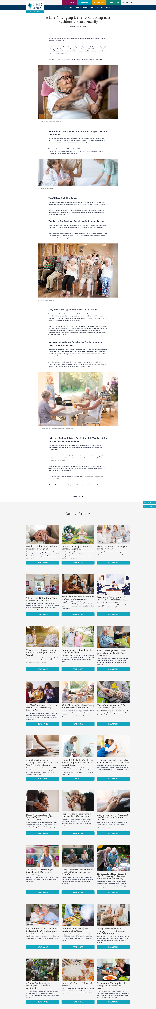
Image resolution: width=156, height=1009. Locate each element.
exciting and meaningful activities (95, 364)
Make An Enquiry (149, 502)
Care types (94, 7)
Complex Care (114, 2)
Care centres (84, 2)
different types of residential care (86, 485)
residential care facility (58, 149)
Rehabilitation (99, 2)
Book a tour (148, 506)
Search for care (82, 7)
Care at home (70, 2)
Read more (43, 562)
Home (64, 7)
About (71, 7)
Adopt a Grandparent (71, 326)
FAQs (102, 7)
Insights (109, 7)
